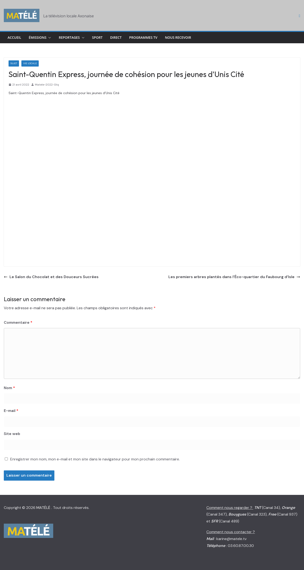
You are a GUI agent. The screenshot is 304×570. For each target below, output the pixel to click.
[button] (48, 37)
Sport (97, 37)
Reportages (69, 37)
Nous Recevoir (178, 37)
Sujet (13, 63)
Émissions (37, 37)
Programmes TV (143, 37)
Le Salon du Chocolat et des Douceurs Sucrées (51, 276)
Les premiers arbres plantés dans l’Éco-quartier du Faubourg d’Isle (234, 276)
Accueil (14, 37)
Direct (116, 37)
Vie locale (30, 63)
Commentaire (18, 322)
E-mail (11, 410)
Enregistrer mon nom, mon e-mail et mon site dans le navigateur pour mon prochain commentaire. (95, 459)
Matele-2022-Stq (47, 85)
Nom (9, 387)
